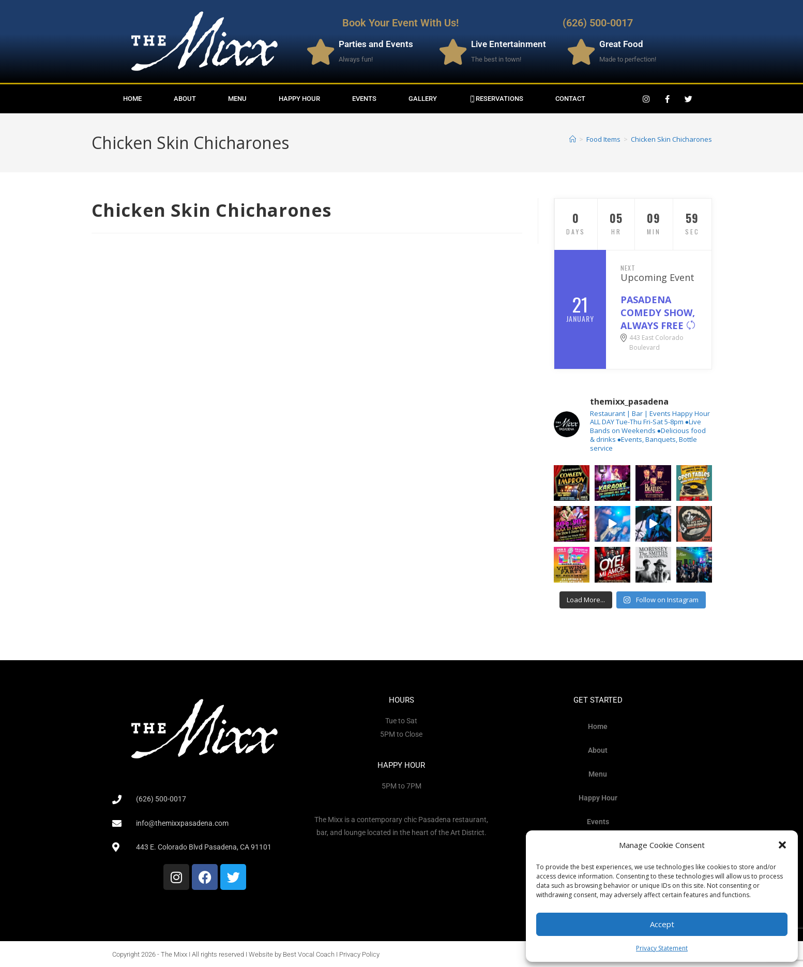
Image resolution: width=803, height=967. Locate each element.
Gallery (422, 98)
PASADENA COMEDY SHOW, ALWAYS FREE (657, 312)
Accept (662, 924)
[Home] (572, 139)
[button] (782, 845)
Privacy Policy (359, 954)
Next (627, 267)
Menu (237, 98)
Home (132, 98)
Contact (570, 98)
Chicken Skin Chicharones (671, 139)
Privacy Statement (662, 948)
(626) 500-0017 (598, 23)
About (185, 98)
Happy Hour (299, 98)
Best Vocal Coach (309, 954)
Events (364, 98)
